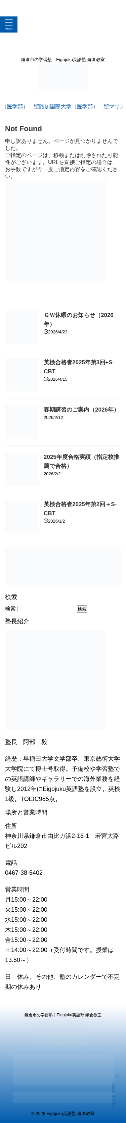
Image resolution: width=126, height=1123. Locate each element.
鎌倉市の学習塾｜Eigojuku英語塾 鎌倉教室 (63, 1015)
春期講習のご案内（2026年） (81, 410)
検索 (10, 608)
